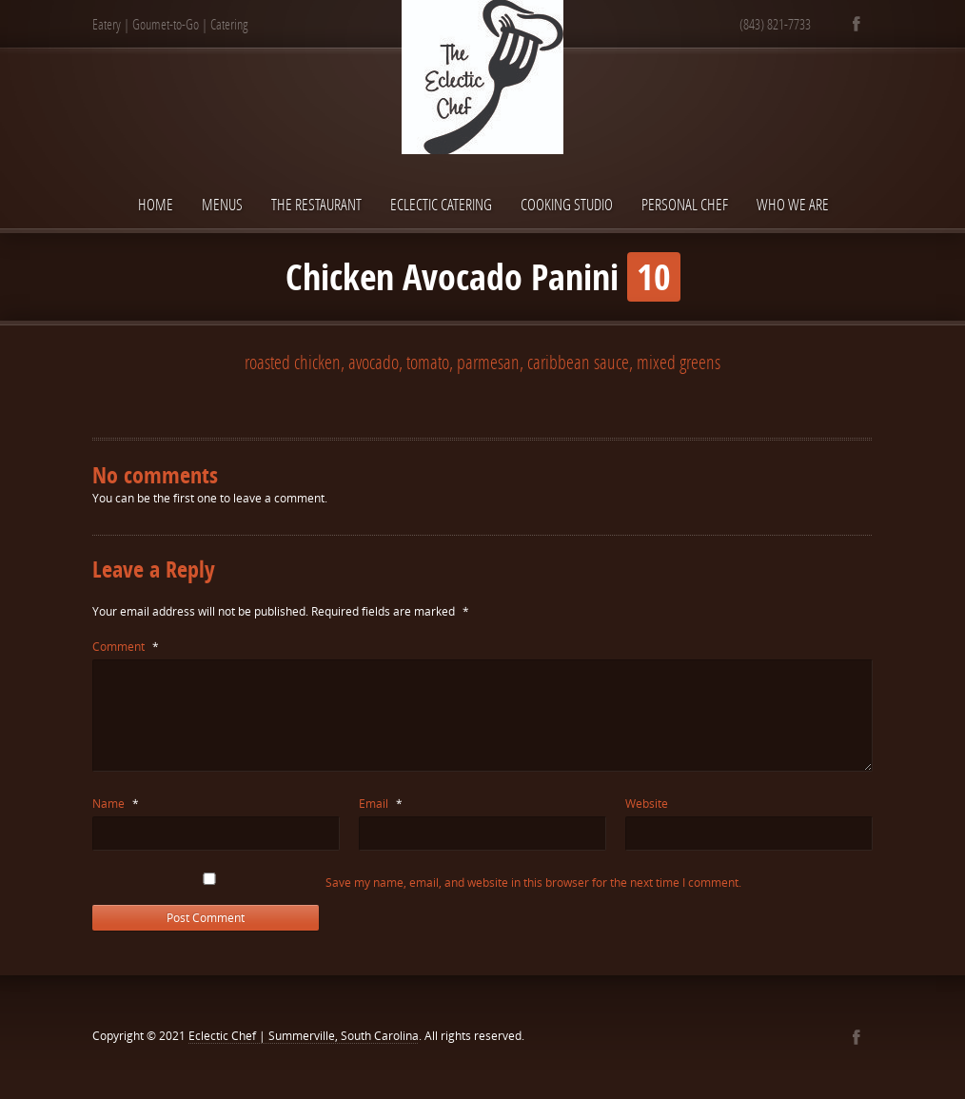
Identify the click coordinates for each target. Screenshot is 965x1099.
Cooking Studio (567, 204)
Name (115, 803)
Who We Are (793, 204)
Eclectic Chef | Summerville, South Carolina (303, 1036)
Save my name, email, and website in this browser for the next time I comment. (533, 882)
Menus (222, 204)
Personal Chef (684, 204)
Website (646, 803)
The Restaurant (316, 204)
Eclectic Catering (441, 204)
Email (381, 803)
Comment (125, 646)
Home (155, 204)
